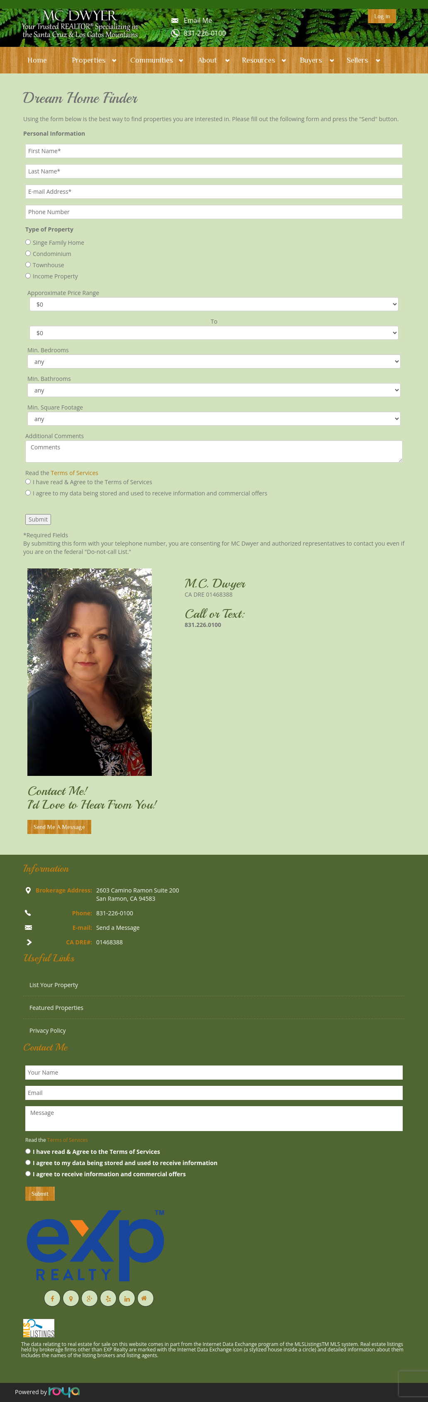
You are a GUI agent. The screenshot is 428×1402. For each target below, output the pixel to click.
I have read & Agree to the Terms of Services (88, 482)
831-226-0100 (205, 33)
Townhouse (44, 265)
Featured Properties (56, 1008)
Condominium (48, 254)
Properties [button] (88, 60)
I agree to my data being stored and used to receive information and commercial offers (146, 493)
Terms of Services (74, 473)
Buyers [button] (311, 60)
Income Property (51, 276)
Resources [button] (258, 60)
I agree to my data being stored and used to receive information (121, 1163)
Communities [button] (151, 60)
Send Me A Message (59, 827)
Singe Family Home (54, 242)
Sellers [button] (357, 60)
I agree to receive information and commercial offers (105, 1174)
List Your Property (53, 985)
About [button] (207, 60)
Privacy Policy (47, 1030)
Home (37, 60)
